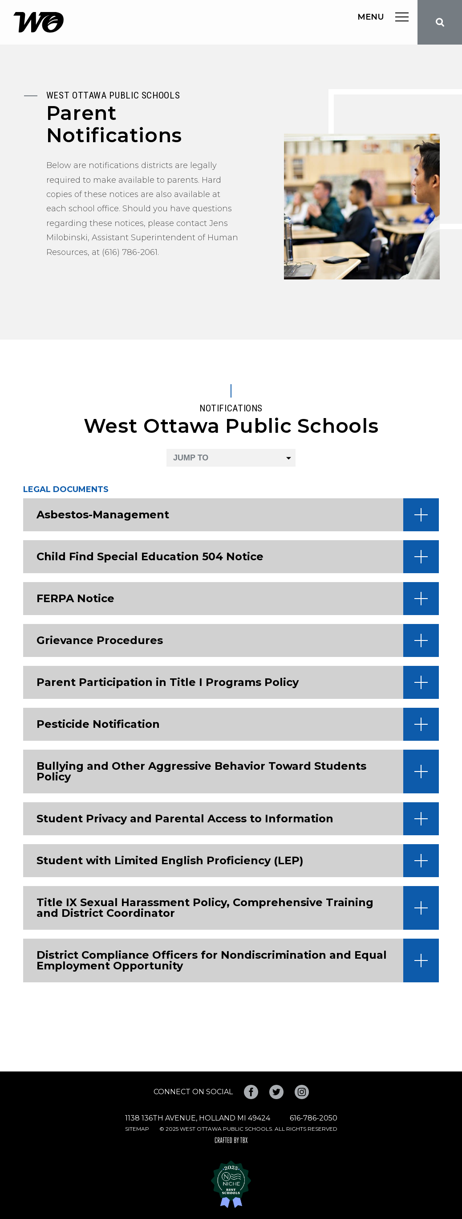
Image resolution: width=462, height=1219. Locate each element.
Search (439, 22)
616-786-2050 (313, 1118)
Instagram (302, 1092)
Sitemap (137, 1128)
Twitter (276, 1092)
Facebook (251, 1092)
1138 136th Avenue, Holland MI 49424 (197, 1118)
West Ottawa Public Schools (38, 22)
